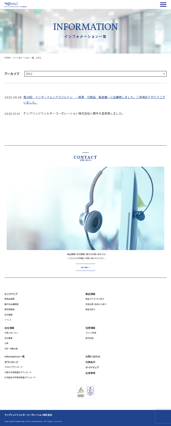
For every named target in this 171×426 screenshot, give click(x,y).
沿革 (6, 343)
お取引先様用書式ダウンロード (17, 372)
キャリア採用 (91, 332)
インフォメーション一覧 (23, 57)
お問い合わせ (93, 356)
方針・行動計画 (11, 348)
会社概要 (8, 338)
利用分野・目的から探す (96, 304)
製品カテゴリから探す (95, 298)
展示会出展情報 (11, 304)
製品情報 (90, 294)
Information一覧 (14, 356)
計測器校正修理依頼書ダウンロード (19, 377)
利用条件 (90, 362)
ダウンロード (11, 362)
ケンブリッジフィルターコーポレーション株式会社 (28, 414)
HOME (7, 57)
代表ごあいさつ (11, 332)
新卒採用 (90, 338)
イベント (8, 319)
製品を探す (90, 309)
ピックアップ (10, 294)
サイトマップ (92, 367)
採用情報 (90, 328)
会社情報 (8, 314)
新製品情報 (9, 298)
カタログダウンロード (13, 366)
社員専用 (90, 373)
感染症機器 (9, 309)
